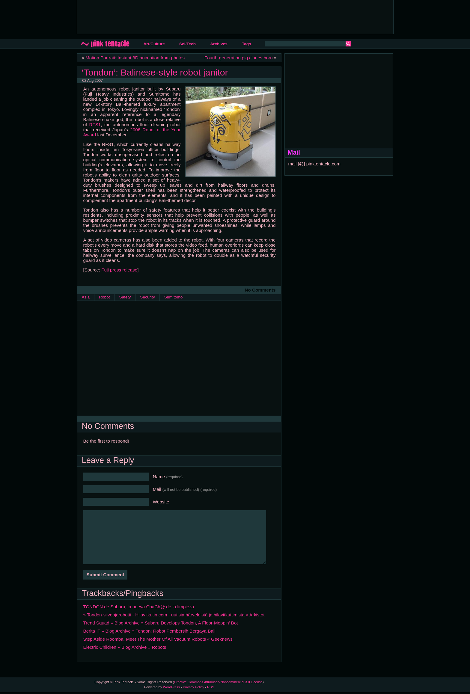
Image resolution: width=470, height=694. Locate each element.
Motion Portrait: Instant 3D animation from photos (135, 57)
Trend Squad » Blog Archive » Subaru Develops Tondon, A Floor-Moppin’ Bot (160, 622)
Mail (185, 489)
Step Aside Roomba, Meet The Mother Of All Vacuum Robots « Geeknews (158, 639)
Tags (246, 44)
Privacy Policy (193, 687)
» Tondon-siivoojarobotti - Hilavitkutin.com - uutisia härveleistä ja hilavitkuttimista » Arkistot (174, 614)
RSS (210, 687)
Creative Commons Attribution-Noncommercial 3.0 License (218, 682)
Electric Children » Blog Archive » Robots (124, 647)
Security (147, 297)
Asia (86, 297)
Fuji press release (119, 269)
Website (161, 501)
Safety (125, 297)
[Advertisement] (191, 16)
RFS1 (95, 124)
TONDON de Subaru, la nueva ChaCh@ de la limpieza (138, 606)
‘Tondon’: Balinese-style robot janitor (155, 72)
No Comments (260, 289)
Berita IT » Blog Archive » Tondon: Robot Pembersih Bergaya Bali (149, 630)
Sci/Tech (187, 44)
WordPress (171, 687)
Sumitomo (173, 297)
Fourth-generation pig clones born (238, 57)
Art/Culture (154, 44)
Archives (219, 44)
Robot (104, 297)
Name (168, 476)
